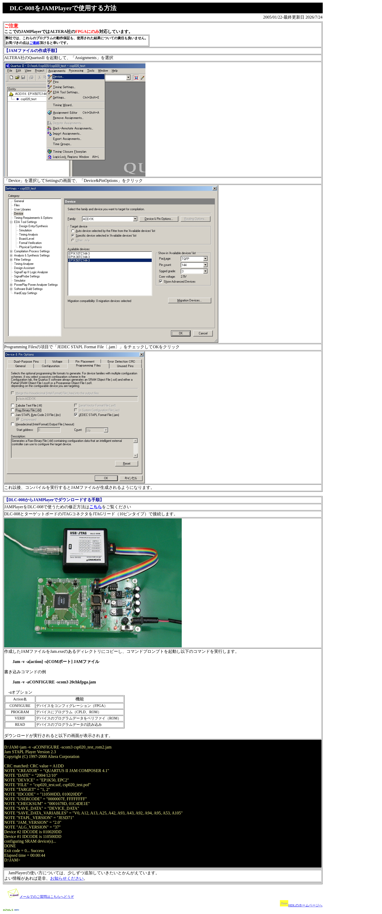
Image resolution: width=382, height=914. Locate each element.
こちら (95, 507)
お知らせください (67, 878)
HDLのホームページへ (305, 905)
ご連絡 (34, 43)
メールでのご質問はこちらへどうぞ (47, 897)
